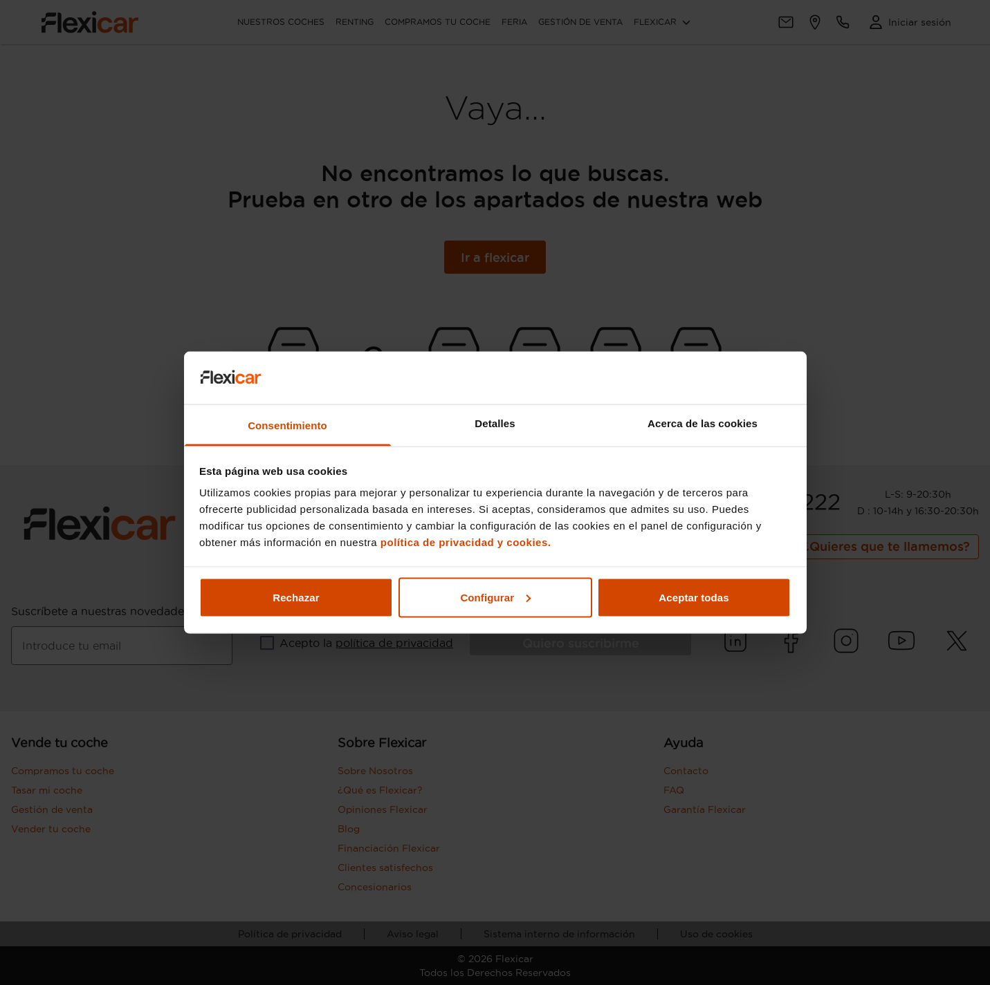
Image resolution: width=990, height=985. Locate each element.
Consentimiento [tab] (287, 425)
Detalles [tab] (495, 423)
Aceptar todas (693, 597)
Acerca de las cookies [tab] (703, 423)
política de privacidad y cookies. (466, 542)
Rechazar (296, 597)
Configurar (495, 597)
